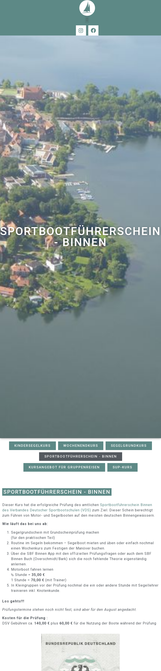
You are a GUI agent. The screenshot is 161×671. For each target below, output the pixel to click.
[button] (95, 19)
